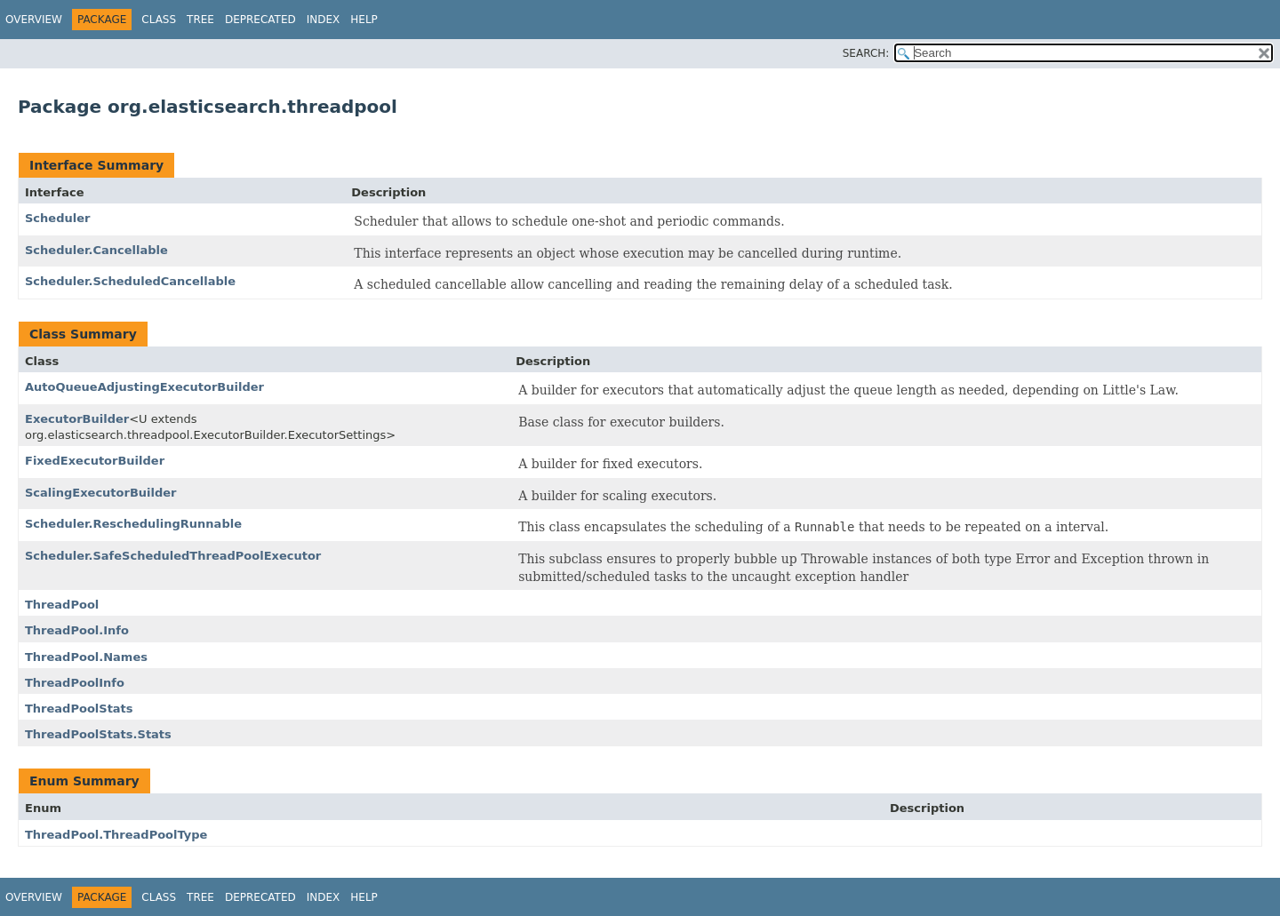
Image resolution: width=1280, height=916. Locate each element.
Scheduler (57, 218)
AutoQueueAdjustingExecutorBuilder (144, 387)
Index (323, 19)
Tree (200, 19)
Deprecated (260, 19)
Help (364, 19)
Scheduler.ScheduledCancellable (130, 281)
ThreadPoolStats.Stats (98, 734)
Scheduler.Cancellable (96, 250)
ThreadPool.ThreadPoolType (116, 834)
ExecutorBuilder (77, 419)
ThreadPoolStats (79, 708)
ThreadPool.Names (86, 657)
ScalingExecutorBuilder (101, 492)
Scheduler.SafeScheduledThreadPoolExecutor (173, 555)
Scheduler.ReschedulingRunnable (133, 523)
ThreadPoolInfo (74, 682)
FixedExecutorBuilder (94, 460)
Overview (33, 19)
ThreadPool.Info (77, 630)
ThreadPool (62, 604)
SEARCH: (866, 53)
